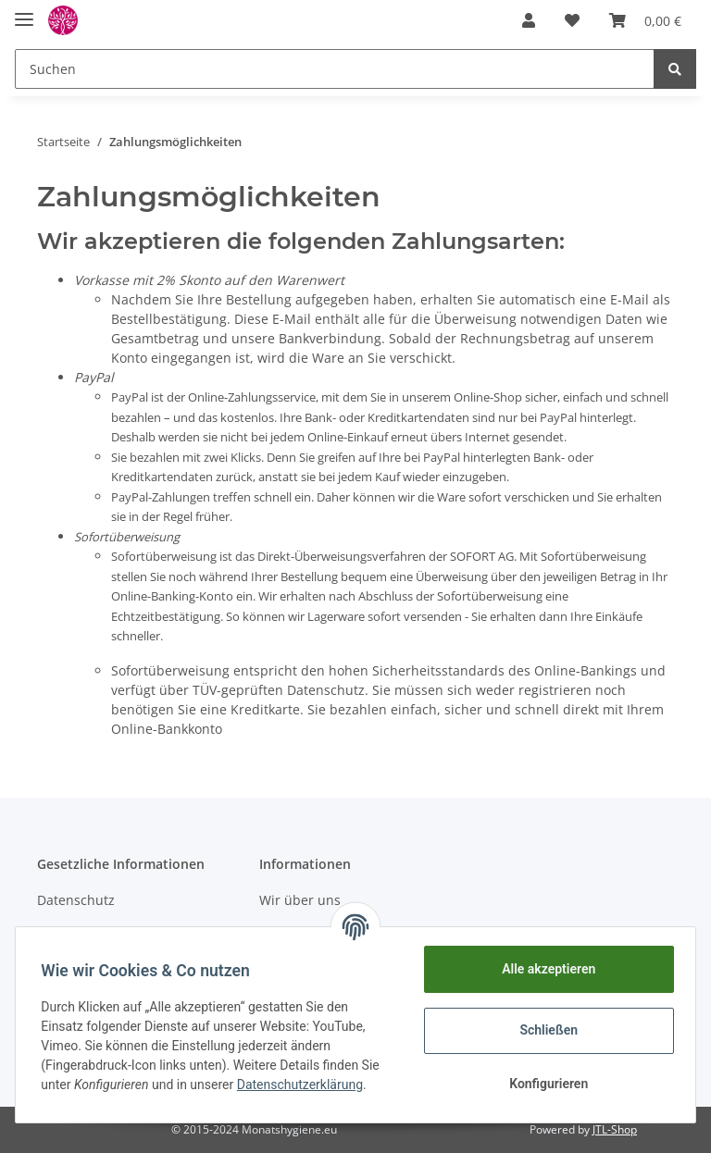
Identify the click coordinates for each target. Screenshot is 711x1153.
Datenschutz (76, 900)
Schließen (545, 1030)
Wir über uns (300, 900)
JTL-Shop (614, 1129)
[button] (528, 20)
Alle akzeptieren (544, 968)
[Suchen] (335, 69)
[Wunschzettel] (572, 20)
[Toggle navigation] (24, 11)
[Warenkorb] (645, 20)
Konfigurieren (544, 1083)
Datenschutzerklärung (304, 1084)
